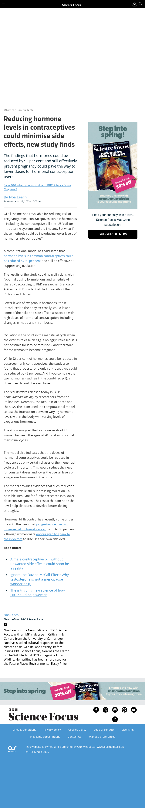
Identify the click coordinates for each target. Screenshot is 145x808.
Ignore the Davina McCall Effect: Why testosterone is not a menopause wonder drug (39, 579)
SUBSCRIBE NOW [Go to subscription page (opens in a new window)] (113, 234)
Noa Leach (11, 615)
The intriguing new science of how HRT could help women (37, 592)
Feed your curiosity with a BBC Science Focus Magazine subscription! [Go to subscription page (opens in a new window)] (113, 219)
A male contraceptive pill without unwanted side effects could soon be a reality (39, 564)
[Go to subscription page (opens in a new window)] (112, 208)
